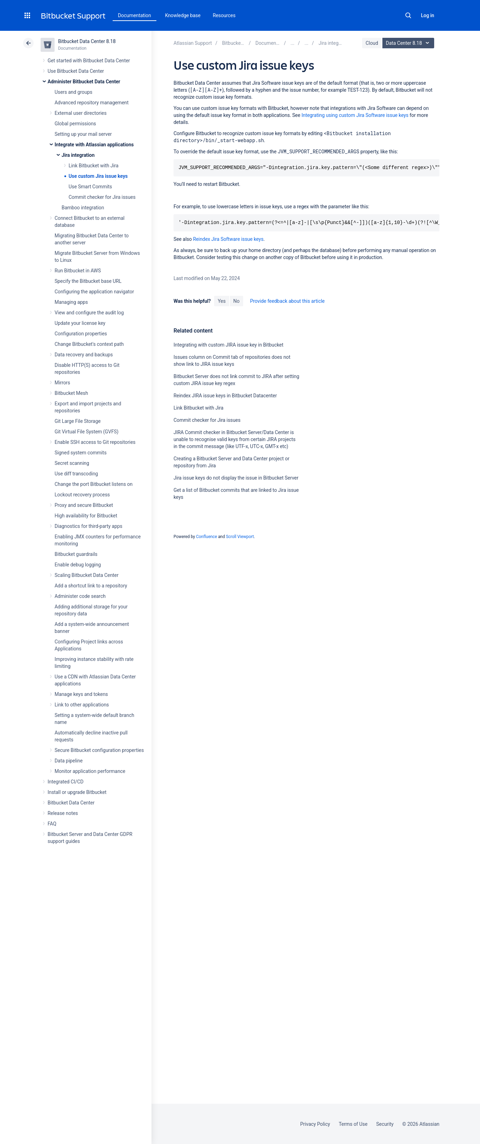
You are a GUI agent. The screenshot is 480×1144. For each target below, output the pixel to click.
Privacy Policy (315, 1124)
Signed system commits (81, 452)
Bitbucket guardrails (76, 554)
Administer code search (80, 596)
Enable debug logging (78, 564)
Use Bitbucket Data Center (76, 71)
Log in (427, 15)
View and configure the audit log (89, 312)
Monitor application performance (90, 771)
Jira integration (78, 155)
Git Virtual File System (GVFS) (87, 431)
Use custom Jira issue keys (98, 176)
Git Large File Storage (78, 421)
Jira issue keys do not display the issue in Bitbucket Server (236, 478)
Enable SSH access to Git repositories (95, 442)
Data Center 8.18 (409, 43)
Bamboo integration (83, 207)
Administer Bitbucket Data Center (84, 81)
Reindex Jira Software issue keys (228, 239)
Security (385, 1124)
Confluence (206, 536)
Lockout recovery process (82, 494)
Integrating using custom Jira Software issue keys (355, 115)
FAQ (52, 823)
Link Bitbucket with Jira (94, 165)
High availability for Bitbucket (86, 515)
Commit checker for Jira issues (102, 197)
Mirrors (62, 382)
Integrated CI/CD (66, 781)
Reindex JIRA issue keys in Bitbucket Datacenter (225, 395)
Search (408, 15)
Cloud (372, 43)
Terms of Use (353, 1124)
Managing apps (71, 302)
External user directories (81, 113)
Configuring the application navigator (94, 291)
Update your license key (80, 323)
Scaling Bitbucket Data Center (87, 575)
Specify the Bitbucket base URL (88, 281)
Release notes (63, 813)
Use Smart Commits (90, 186)
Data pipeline (69, 760)
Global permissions (75, 123)
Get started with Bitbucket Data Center (89, 60)
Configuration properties (81, 333)
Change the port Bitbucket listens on (94, 484)
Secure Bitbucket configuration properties (99, 750)
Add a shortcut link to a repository (91, 585)
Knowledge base (183, 15)
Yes (221, 301)
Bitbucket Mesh (71, 393)
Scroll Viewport (240, 536)
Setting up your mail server (83, 134)
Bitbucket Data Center (71, 802)
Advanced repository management (92, 102)
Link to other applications (82, 704)
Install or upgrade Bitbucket (77, 792)
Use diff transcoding (76, 473)
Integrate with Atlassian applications (94, 144)
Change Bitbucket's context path (89, 344)
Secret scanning (72, 463)
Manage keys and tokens (81, 694)
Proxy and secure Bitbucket (84, 505)
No (236, 301)
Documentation (134, 15)
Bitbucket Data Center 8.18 (87, 41)
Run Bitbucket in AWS (78, 270)
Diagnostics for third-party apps (88, 526)
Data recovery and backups (84, 354)
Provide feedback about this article (287, 301)
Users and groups (73, 92)
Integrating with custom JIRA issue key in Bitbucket (228, 345)
